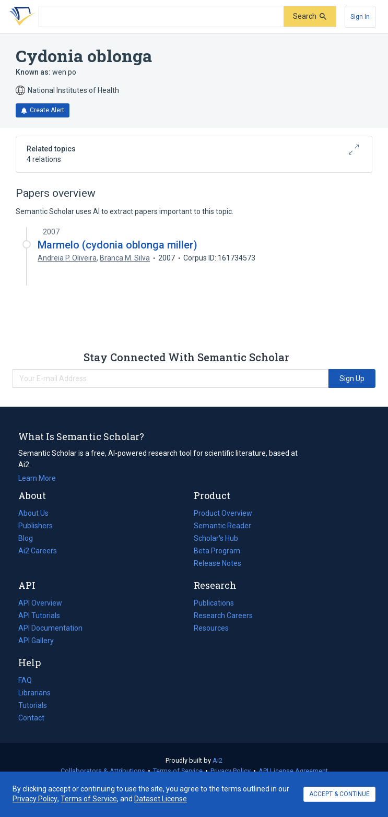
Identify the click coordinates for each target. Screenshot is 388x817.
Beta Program (217, 551)
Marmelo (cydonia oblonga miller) (117, 245)
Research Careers (223, 615)
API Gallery (36, 640)
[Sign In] (360, 17)
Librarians (34, 693)
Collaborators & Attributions (103, 771)
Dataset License (160, 799)
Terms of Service (178, 771)
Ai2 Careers (37, 550)
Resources (211, 628)
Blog (29, 538)
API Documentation (50, 628)
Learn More (37, 478)
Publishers (35, 526)
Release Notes (217, 563)
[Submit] (310, 16)
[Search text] (161, 16)
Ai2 (217, 760)
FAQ (25, 680)
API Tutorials (39, 615)
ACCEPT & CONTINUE (339, 794)
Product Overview (223, 513)
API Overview (40, 603)
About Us (33, 513)
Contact (31, 718)
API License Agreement (293, 771)
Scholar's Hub (216, 538)
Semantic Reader (222, 526)
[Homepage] (20, 16)
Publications (214, 603)
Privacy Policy (230, 771)
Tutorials (32, 705)
